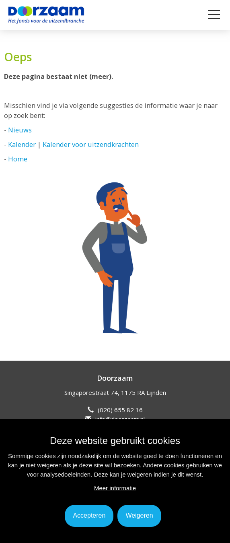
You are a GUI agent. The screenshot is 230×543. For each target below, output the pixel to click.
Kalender (22, 144)
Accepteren (89, 515)
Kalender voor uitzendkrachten (91, 144)
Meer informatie (115, 488)
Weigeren (139, 515)
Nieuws (20, 129)
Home (17, 158)
